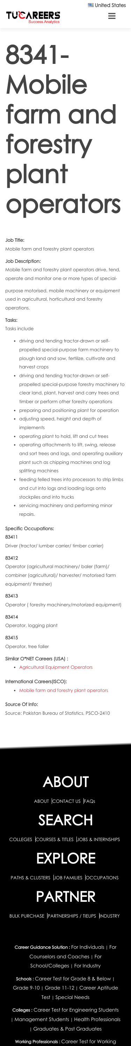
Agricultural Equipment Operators (56, 667)
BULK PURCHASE (27, 916)
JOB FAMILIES (68, 877)
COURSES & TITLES (55, 839)
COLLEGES (20, 839)
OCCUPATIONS (102, 877)
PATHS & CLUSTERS (31, 877)
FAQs (89, 801)
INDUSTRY (110, 916)
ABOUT (41, 801)
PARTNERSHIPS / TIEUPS (72, 916)
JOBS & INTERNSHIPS (98, 839)
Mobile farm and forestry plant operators (63, 690)
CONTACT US (66, 801)
